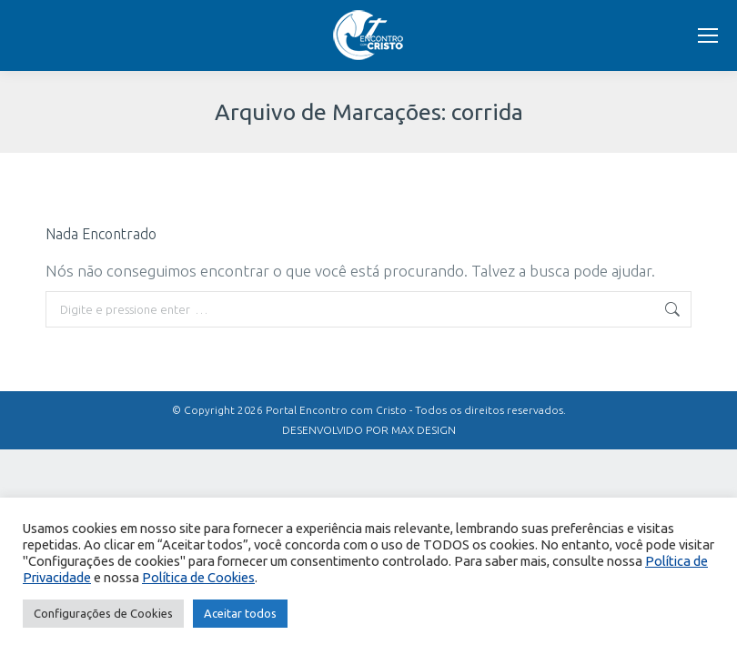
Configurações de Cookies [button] (103, 613)
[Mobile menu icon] (708, 35)
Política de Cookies (198, 577)
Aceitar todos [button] (240, 613)
